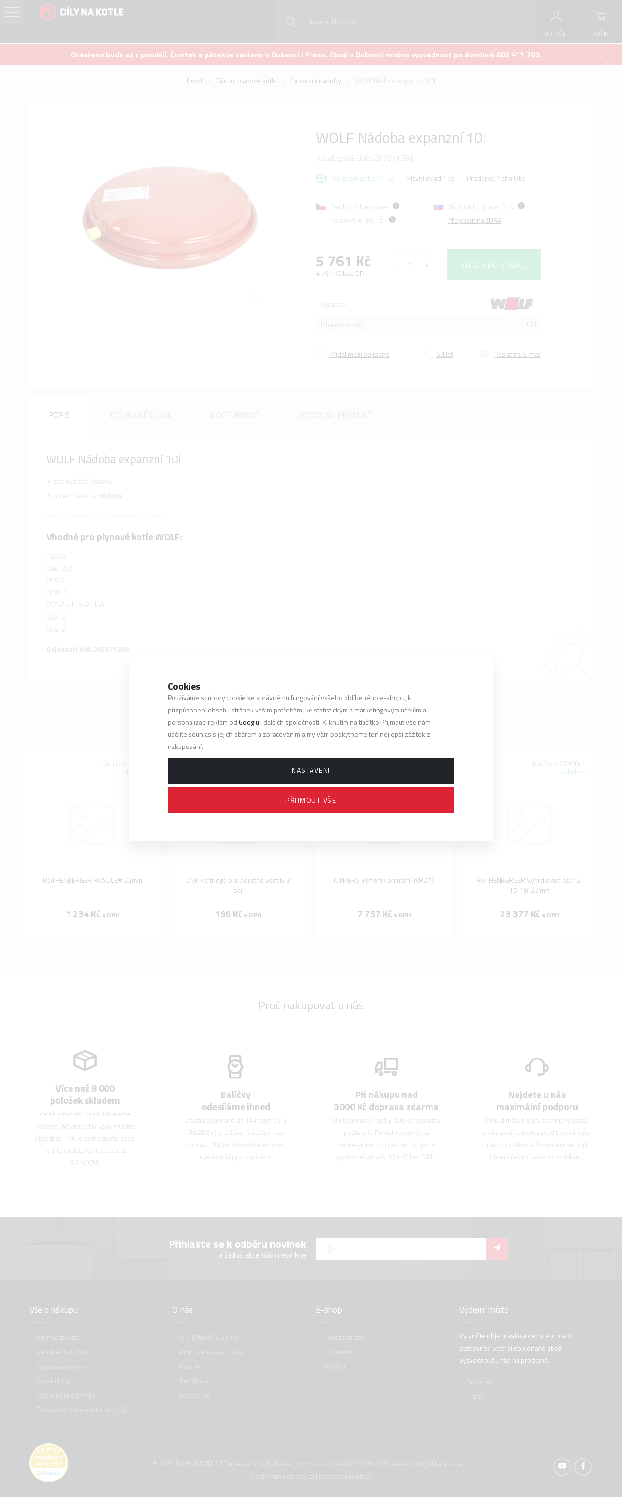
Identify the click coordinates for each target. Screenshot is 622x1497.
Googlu (249, 722)
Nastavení (311, 770)
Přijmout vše (310, 800)
